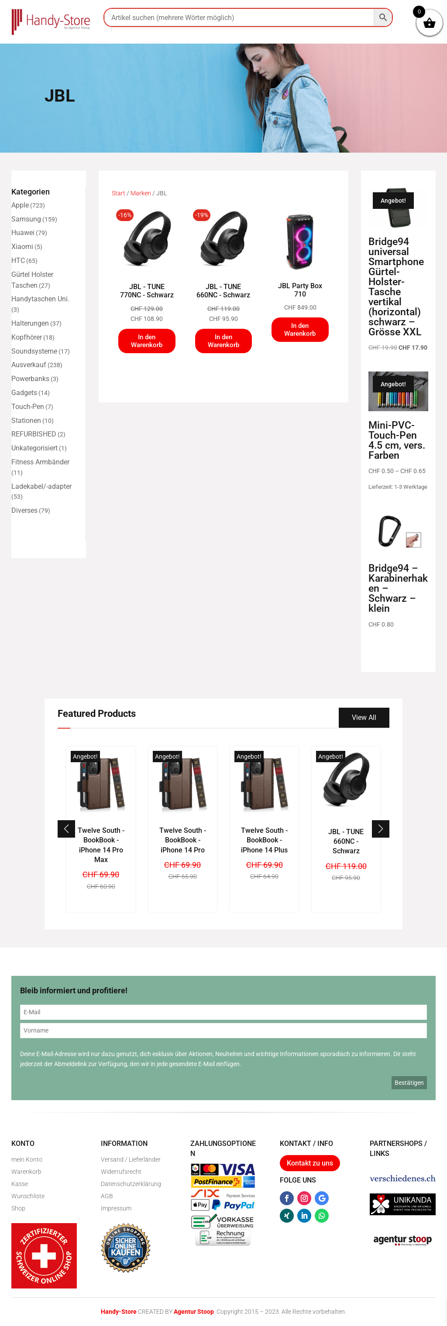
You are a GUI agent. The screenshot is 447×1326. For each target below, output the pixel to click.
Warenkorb (26, 1171)
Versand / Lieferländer (131, 1159)
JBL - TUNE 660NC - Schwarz (223, 291)
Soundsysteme (34, 351)
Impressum (116, 1208)
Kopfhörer (26, 337)
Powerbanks (30, 379)
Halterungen (30, 323)
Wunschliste (28, 1196)
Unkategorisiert (34, 448)
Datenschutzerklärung (131, 1183)
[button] (380, 829)
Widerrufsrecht (121, 1171)
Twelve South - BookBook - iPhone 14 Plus (264, 840)
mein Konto (26, 1159)
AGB (107, 1196)
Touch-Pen (27, 406)
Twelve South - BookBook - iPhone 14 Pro (182, 840)
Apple (20, 205)
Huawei (22, 232)
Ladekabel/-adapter (41, 486)
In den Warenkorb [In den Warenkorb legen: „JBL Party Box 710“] (300, 329)
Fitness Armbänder (40, 462)
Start (118, 193)
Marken (141, 193)
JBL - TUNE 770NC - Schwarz (147, 291)
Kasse (19, 1183)
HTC (18, 260)
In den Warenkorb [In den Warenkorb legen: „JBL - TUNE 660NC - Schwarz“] (223, 341)
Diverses (24, 510)
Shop (18, 1208)
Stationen (26, 420)
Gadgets (24, 393)
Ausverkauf (28, 365)
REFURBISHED (33, 434)
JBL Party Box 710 (300, 290)
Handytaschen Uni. (40, 299)
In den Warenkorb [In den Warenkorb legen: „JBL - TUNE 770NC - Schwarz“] (146, 341)
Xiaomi (22, 246)
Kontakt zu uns (310, 1163)
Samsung (26, 219)
